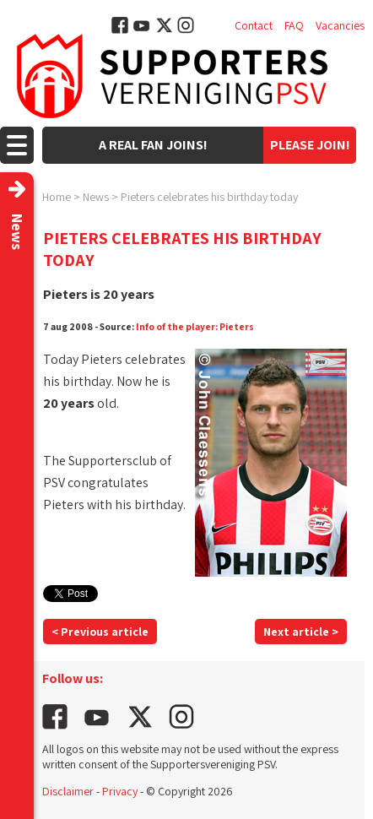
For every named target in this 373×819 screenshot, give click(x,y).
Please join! (310, 145)
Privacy (120, 791)
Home (56, 196)
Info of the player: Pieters (195, 326)
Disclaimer (68, 791)
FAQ (294, 25)
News (96, 196)
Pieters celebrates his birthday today (209, 196)
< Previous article (100, 631)
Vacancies (340, 25)
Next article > (300, 631)
